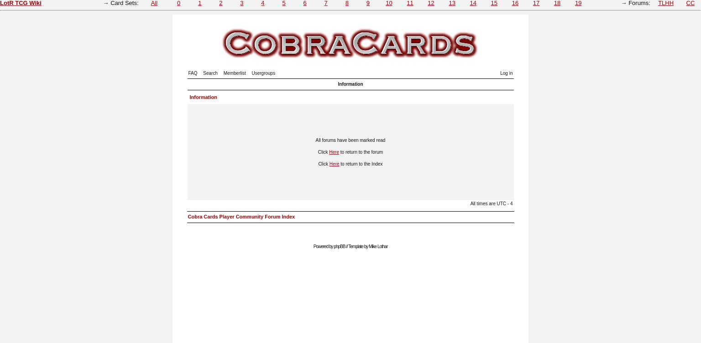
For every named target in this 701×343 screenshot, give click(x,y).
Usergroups (263, 73)
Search (210, 73)
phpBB (339, 246)
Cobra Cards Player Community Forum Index (241, 216)
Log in (506, 73)
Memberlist (235, 73)
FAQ (193, 73)
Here (334, 152)
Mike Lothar (378, 246)
